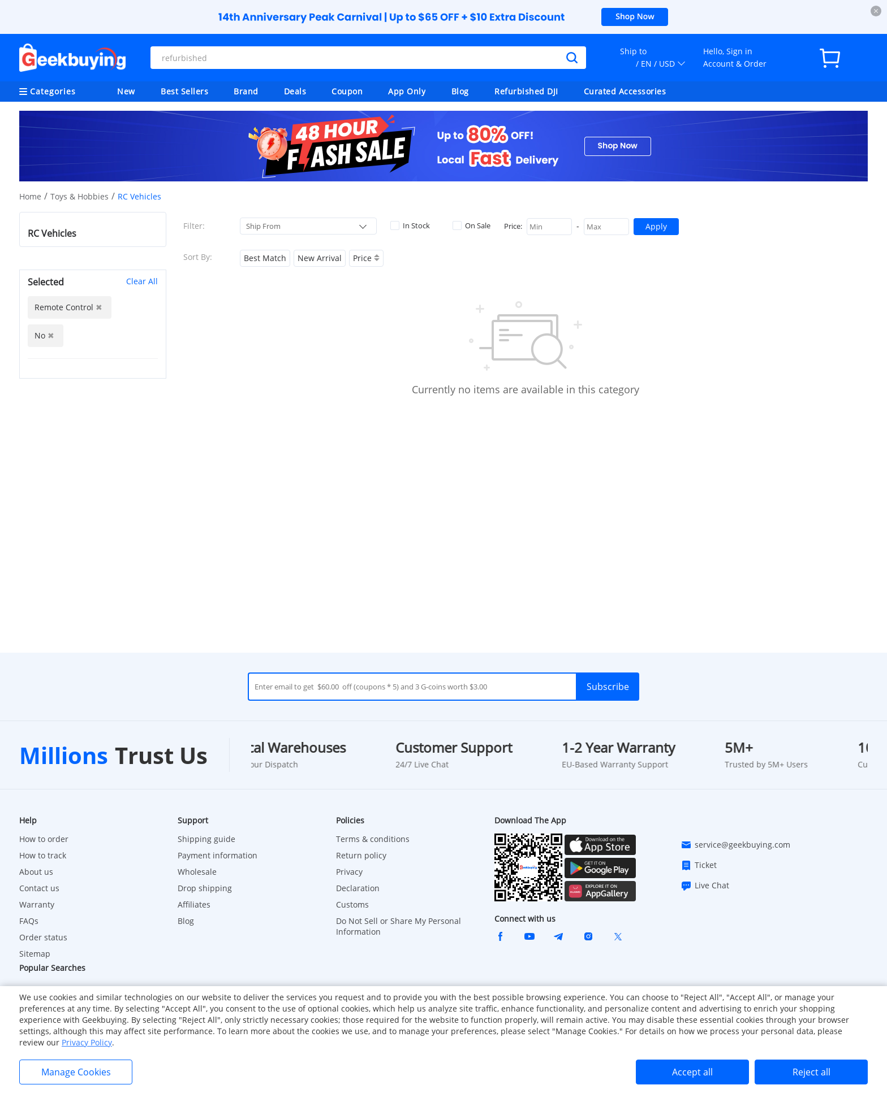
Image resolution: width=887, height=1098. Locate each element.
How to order (43, 839)
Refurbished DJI (526, 91)
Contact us (39, 888)
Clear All (142, 281)
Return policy (361, 855)
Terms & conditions (373, 839)
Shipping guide (206, 839)
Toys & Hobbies (79, 196)
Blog (460, 91)
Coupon (347, 91)
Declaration (358, 888)
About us (36, 871)
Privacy (349, 871)
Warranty (36, 904)
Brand (246, 91)
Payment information (217, 855)
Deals (295, 91)
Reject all (811, 1072)
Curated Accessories (625, 91)
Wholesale (197, 871)
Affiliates (194, 904)
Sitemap (34, 953)
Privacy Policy (87, 1042)
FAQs (28, 920)
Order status (43, 937)
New (126, 91)
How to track (42, 855)
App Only (406, 91)
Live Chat (705, 885)
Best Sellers (184, 91)
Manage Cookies (76, 1072)
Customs (352, 904)
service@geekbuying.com (735, 844)
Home (30, 196)
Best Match (265, 258)
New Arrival (320, 258)
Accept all (692, 1072)
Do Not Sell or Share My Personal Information (398, 926)
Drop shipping (205, 888)
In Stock (410, 225)
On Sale (471, 225)
